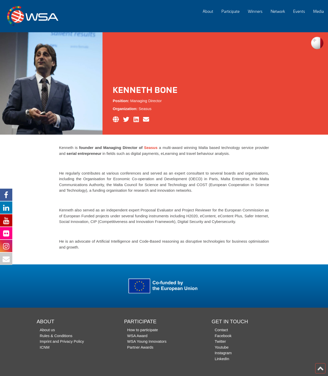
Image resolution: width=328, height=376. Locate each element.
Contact (221, 330)
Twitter (220, 341)
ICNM (44, 347)
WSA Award (137, 336)
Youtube (222, 347)
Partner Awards (140, 347)
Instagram (223, 353)
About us (47, 330)
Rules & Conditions (56, 336)
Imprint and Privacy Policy (62, 341)
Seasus (151, 147)
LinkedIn (222, 359)
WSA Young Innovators (146, 341)
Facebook (223, 336)
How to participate (142, 330)
